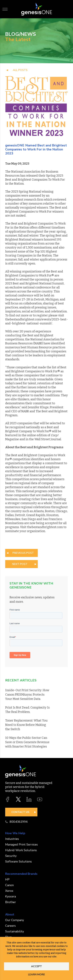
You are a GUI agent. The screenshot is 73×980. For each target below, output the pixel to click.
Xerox (9, 891)
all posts (20, 70)
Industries (12, 839)
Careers (10, 926)
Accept (36, 966)
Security (11, 856)
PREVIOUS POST (23, 553)
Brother (10, 902)
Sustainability (14, 931)
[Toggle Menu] (5, 9)
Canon (9, 885)
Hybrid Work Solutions (21, 850)
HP (7, 879)
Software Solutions (18, 861)
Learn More (36, 974)
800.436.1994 (16, 822)
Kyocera (10, 896)
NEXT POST (19, 564)
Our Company (14, 920)
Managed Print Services (21, 845)
